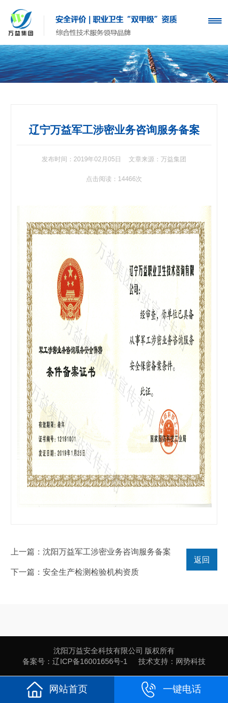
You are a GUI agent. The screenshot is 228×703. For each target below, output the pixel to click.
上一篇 (91, 551)
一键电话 (170, 690)
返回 (202, 559)
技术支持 (153, 661)
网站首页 (57, 690)
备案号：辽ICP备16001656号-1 (74, 661)
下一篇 (75, 571)
